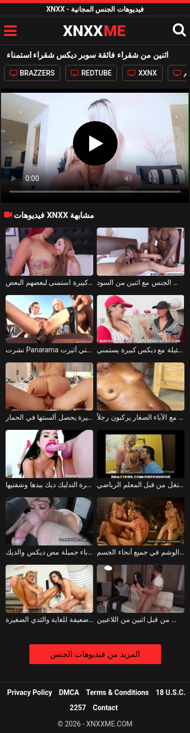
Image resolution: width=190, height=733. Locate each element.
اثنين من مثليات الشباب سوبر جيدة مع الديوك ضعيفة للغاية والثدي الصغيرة (49, 619)
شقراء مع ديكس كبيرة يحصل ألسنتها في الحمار (49, 417)
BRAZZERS (32, 73)
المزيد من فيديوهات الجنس (95, 654)
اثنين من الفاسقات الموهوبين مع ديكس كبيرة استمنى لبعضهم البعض (49, 282)
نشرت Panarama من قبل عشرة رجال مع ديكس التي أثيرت (49, 350)
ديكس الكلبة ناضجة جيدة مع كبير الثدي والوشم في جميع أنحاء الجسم (140, 552)
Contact (105, 708)
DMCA (69, 692)
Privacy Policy (29, 692)
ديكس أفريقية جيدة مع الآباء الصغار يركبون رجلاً (140, 417)
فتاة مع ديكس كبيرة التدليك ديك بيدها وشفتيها (49, 485)
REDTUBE (91, 73)
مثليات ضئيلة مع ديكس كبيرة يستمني (140, 350)
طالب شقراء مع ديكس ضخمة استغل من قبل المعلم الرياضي (140, 485)
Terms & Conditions (117, 692)
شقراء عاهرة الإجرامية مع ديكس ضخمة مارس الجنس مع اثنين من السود (140, 282)
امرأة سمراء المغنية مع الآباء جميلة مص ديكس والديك (49, 552)
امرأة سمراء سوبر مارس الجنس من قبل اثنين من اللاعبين (140, 619)
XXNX (142, 73)
